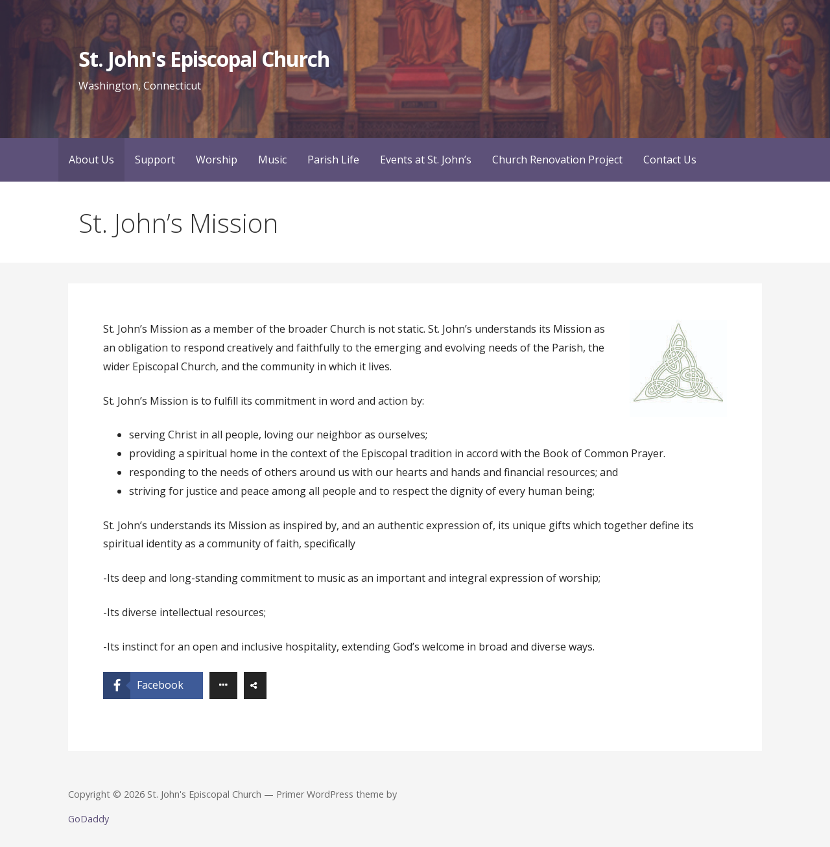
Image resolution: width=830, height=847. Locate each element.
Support (155, 159)
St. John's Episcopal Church (203, 59)
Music (272, 159)
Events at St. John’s (425, 159)
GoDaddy (88, 819)
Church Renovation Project (557, 159)
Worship (216, 159)
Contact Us (669, 159)
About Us (91, 159)
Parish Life (333, 159)
